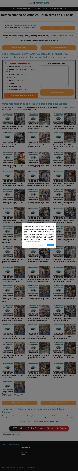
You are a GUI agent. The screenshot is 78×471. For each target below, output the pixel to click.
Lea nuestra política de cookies (33, 241)
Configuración (41, 245)
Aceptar (50, 245)
